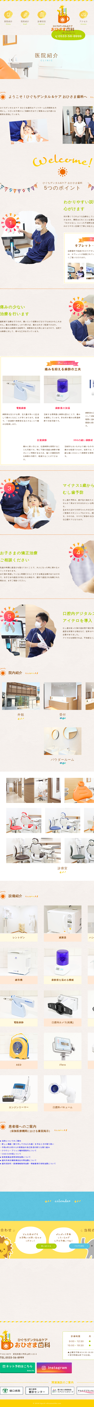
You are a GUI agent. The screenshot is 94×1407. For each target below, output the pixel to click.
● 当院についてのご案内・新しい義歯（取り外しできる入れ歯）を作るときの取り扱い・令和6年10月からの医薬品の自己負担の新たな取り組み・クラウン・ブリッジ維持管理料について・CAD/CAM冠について (27, 1147)
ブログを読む (79, 1246)
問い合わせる (46, 1246)
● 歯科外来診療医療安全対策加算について (18, 1160)
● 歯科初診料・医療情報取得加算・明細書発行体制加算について (28, 1164)
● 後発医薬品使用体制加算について (15, 1157)
